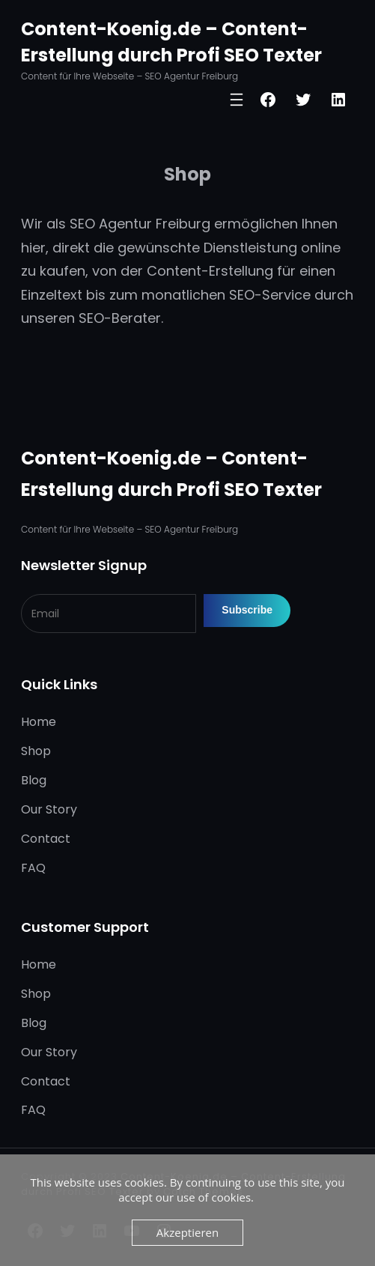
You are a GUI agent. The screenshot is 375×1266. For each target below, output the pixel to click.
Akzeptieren (187, 1232)
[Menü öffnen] (236, 99)
